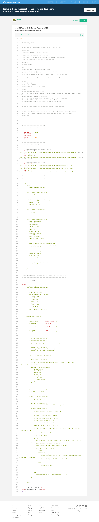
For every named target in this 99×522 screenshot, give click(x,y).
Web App (63, 2)
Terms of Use (55, 512)
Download (72, 2)
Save (83, 20)
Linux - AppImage (16, 515)
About (29, 512)
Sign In (85, 2)
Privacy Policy (55, 515)
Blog (52, 510)
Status (40, 512)
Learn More (90, 10)
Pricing (30, 515)
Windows (14, 512)
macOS (14, 510)
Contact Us (42, 510)
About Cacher (52, 2)
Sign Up (93, 2)
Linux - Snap (15, 517)
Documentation (55, 508)
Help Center (42, 508)
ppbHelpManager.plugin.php (24, 35)
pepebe (19, 19)
